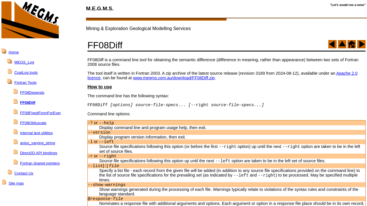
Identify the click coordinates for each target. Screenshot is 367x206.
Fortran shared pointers (40, 163)
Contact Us (23, 173)
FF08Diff (27, 102)
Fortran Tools (25, 82)
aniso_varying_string (37, 143)
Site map (16, 183)
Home (14, 52)
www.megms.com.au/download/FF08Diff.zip (174, 78)
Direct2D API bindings (38, 153)
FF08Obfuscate (33, 123)
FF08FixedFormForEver (40, 113)
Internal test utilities (36, 133)
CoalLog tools (26, 72)
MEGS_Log (24, 62)
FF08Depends (32, 92)
